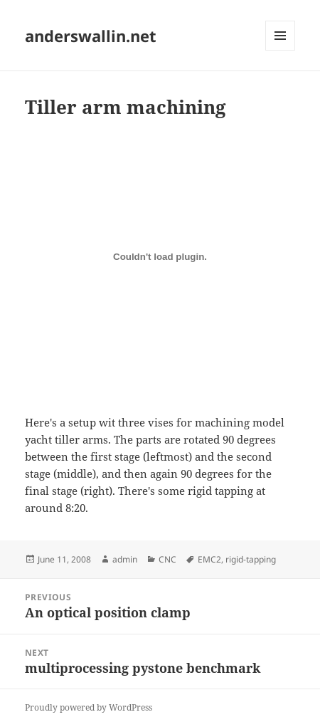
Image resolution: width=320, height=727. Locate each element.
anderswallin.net (90, 35)
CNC (167, 559)
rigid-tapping (250, 559)
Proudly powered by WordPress (88, 707)
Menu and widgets (280, 50)
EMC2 (209, 559)
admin (124, 559)
